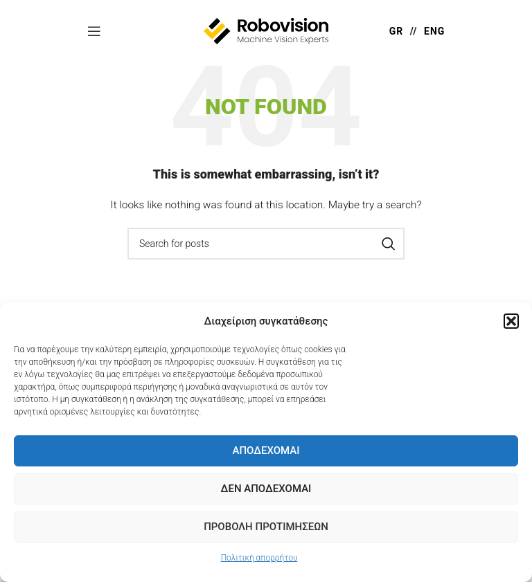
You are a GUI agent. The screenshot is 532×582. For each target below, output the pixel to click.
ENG (434, 31)
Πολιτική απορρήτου (259, 558)
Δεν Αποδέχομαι (266, 488)
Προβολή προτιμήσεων (266, 526)
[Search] (266, 244)
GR (396, 31)
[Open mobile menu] (94, 31)
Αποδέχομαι (265, 450)
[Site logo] (266, 30)
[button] (511, 321)
